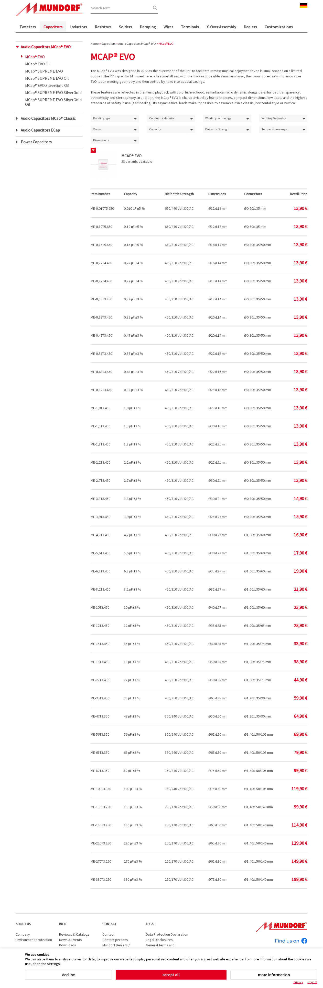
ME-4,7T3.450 (100, 535)
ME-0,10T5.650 (101, 226)
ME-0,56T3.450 (101, 353)
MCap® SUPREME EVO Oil (47, 78)
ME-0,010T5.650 (102, 208)
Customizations (279, 26)
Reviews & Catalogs (74, 934)
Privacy (298, 982)
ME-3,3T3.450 (100, 498)
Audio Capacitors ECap (40, 130)
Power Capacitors (36, 141)
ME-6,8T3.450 (100, 571)
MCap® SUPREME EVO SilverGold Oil (53, 102)
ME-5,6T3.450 (100, 553)
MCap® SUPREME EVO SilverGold (53, 92)
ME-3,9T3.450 (100, 516)
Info (62, 924)
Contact (109, 924)
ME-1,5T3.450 (100, 426)
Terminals (190, 26)
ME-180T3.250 (101, 825)
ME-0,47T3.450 (101, 335)
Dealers (250, 26)
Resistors (103, 26)
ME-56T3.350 (100, 734)
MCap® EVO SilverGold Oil (47, 85)
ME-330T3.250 (101, 879)
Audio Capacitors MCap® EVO (46, 46)
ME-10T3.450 (100, 607)
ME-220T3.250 (101, 843)
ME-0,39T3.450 (101, 317)
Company (23, 934)
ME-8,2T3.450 (100, 589)
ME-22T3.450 (100, 680)
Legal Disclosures (159, 939)
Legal (150, 924)
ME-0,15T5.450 (101, 244)
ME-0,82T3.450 (101, 389)
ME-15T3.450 (100, 643)
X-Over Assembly (221, 26)
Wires (168, 26)
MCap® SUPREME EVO (44, 71)
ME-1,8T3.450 (100, 444)
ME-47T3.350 (100, 716)
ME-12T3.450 (100, 625)
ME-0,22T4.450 (101, 263)
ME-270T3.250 (101, 861)
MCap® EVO (35, 56)
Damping (148, 26)
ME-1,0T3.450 (100, 408)
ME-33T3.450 (100, 698)
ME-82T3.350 (100, 770)
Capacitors (53, 26)
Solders (125, 26)
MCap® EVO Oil (38, 63)
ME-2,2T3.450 (100, 462)
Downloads (67, 945)
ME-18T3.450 (100, 662)
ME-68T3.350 (100, 752)
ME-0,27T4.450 (101, 281)
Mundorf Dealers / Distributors (116, 948)
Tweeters (27, 26)
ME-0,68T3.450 (101, 371)
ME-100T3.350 (101, 788)
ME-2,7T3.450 (100, 480)
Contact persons (115, 939)
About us (23, 924)
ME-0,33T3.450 (101, 299)
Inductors (78, 26)
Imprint (312, 982)
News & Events (70, 939)
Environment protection (34, 939)
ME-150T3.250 (101, 807)
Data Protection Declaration (167, 934)
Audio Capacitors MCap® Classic (48, 118)
